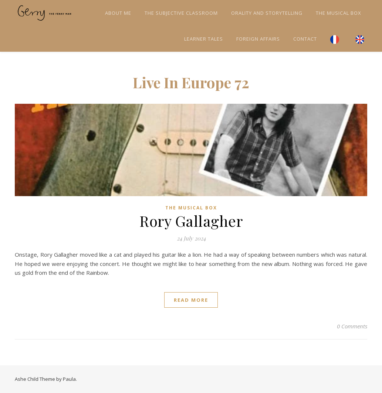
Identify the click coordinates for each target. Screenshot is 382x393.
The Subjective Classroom (181, 13)
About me (118, 13)
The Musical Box (338, 13)
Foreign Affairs (258, 38)
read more (191, 300)
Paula (69, 379)
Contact (305, 38)
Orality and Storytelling (266, 13)
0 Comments (352, 326)
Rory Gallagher (191, 220)
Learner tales (203, 38)
